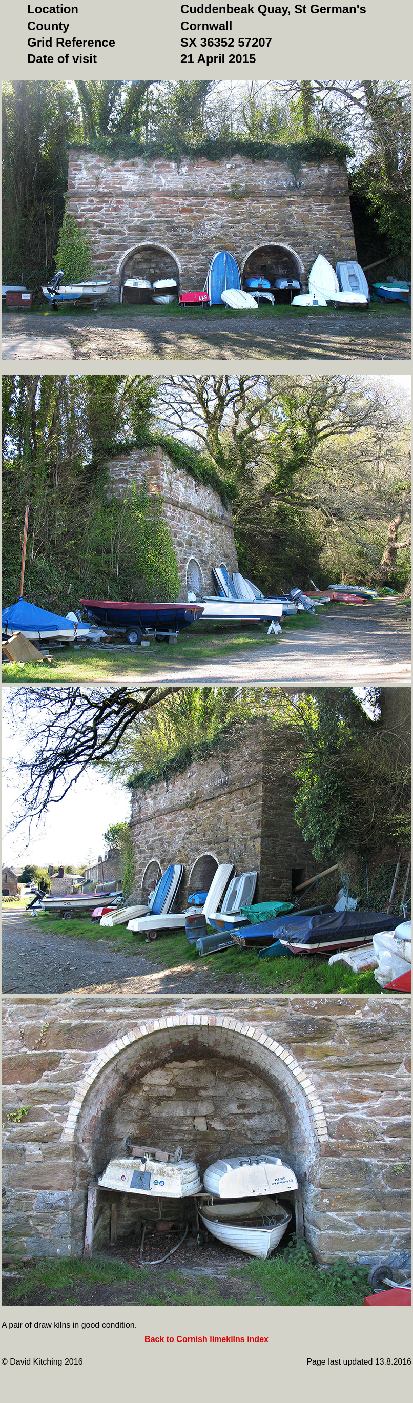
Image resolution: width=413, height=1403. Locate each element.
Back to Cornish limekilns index (206, 1339)
